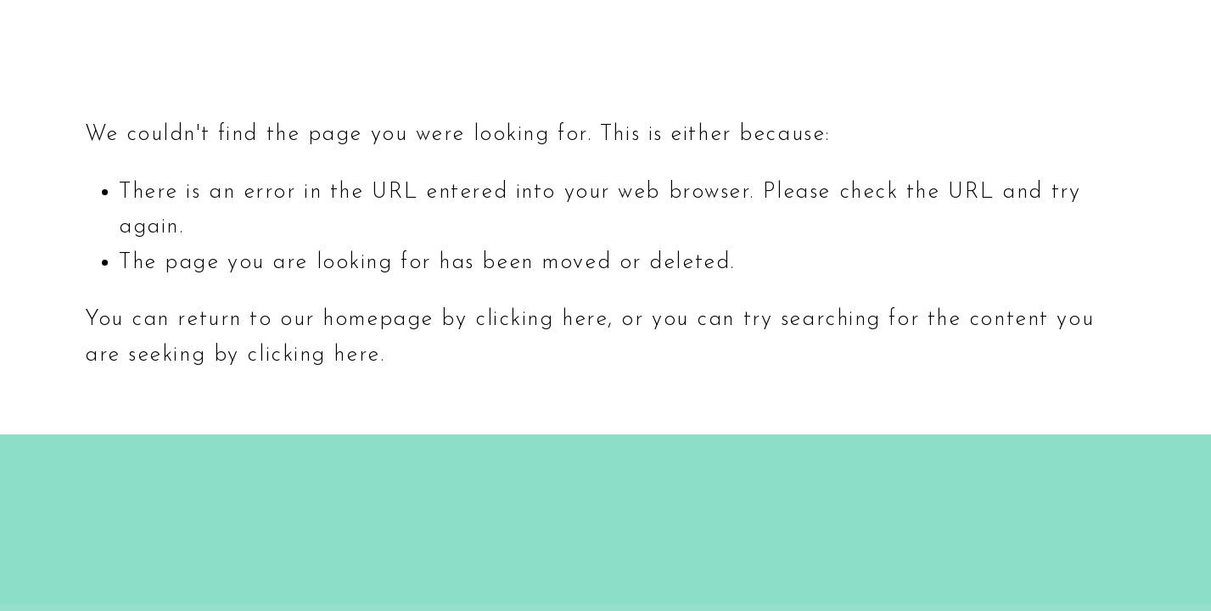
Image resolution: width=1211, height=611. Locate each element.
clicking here (541, 319)
